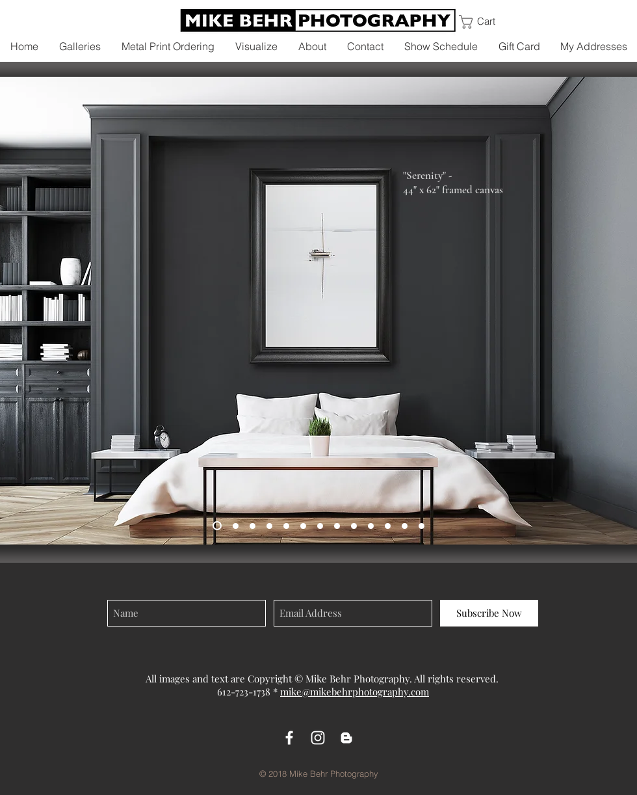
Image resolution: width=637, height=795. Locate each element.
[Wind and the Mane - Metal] (337, 526)
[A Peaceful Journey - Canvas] (252, 526)
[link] (487, 22)
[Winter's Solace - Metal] (421, 526)
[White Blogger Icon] (346, 738)
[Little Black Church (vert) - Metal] (354, 526)
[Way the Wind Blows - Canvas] (388, 526)
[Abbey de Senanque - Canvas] (320, 526)
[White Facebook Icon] (289, 738)
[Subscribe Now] (489, 613)
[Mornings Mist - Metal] (269, 526)
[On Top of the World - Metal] (303, 526)
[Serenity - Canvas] (217, 525)
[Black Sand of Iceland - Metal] (405, 526)
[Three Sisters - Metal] (371, 526)
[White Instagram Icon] (318, 738)
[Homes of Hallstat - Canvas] (286, 526)
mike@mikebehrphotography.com (354, 691)
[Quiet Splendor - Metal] (236, 526)
